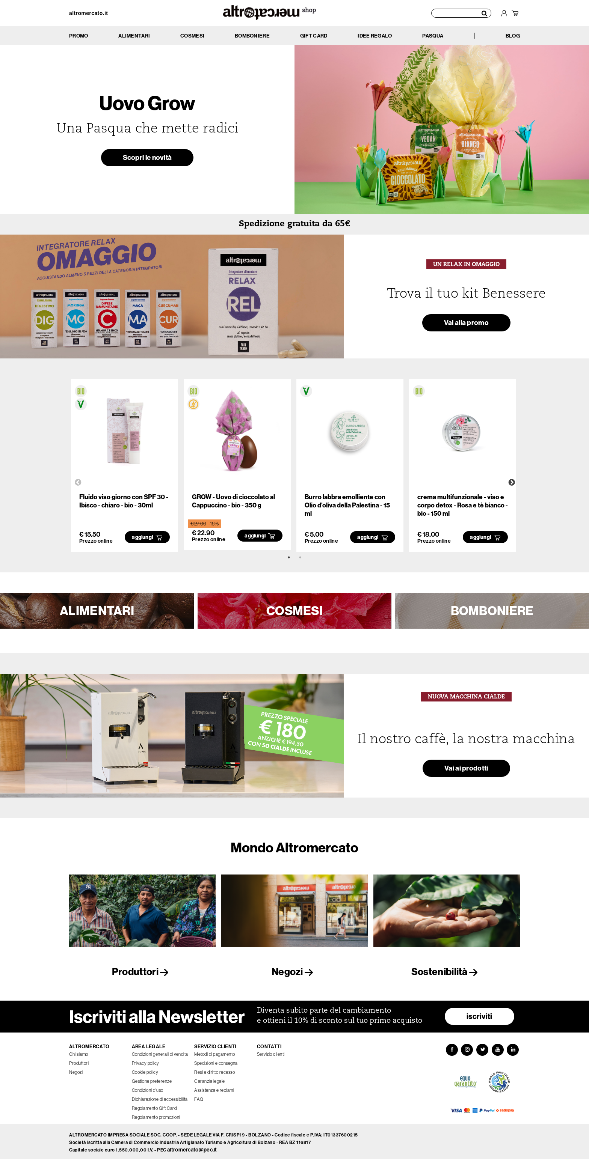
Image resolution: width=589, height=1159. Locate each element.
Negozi (294, 971)
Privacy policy (145, 1061)
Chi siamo (78, 1052)
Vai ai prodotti (466, 769)
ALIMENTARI (97, 611)
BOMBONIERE (492, 611)
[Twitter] (482, 1048)
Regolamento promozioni (156, 1115)
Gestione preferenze (152, 1079)
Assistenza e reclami (214, 1088)
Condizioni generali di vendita (160, 1052)
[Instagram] (467, 1048)
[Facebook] (451, 1048)
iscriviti (479, 1014)
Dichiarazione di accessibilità (160, 1097)
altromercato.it (88, 13)
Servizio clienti (271, 1052)
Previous (78, 482)
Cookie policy (145, 1070)
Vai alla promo (466, 323)
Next (511, 482)
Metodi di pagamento (214, 1052)
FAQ (199, 1097)
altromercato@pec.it (192, 1147)
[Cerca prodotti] (461, 13)
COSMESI (294, 611)
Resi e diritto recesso (214, 1070)
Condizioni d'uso (147, 1088)
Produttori (142, 971)
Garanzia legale (209, 1079)
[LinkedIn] (514, 1048)
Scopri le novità (147, 158)
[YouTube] (498, 1048)
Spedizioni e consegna (216, 1061)
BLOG (513, 36)
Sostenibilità (446, 971)
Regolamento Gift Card (154, 1106)
